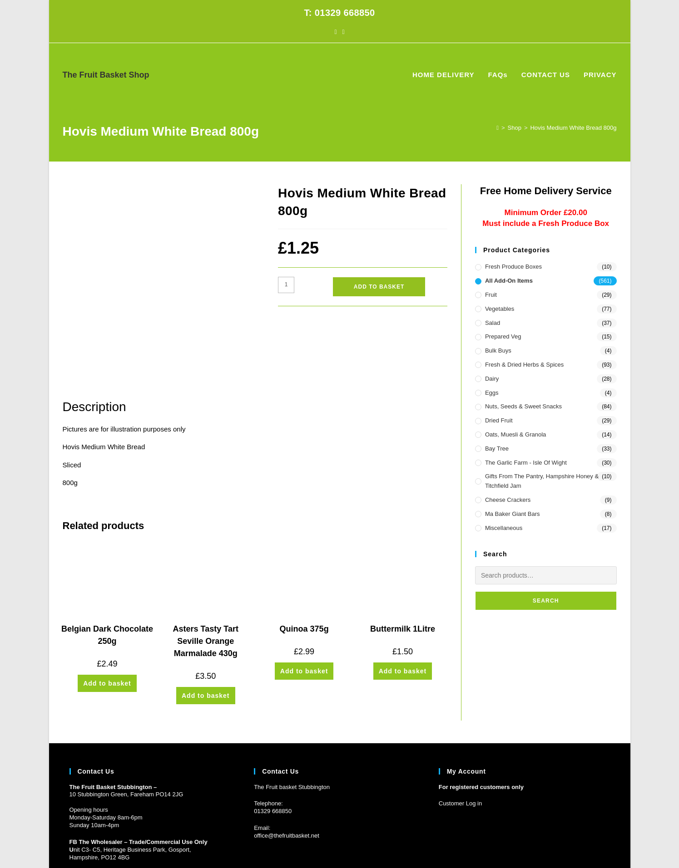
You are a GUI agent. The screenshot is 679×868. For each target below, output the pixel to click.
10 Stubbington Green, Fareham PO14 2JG (126, 732)
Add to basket (379, 287)
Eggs (492, 392)
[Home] (497, 127)
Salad (492, 322)
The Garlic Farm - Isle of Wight (526, 462)
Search (546, 601)
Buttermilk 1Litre (402, 567)
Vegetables (499, 308)
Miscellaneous (503, 528)
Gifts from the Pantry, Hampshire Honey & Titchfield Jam (542, 481)
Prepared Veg (503, 336)
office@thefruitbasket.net (286, 773)
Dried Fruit (499, 420)
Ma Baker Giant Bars (512, 513)
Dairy (492, 378)
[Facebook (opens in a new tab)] (335, 32)
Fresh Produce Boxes (513, 266)
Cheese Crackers (507, 499)
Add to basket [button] (107, 621)
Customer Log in (460, 741)
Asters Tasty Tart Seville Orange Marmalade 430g (205, 579)
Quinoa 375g (304, 567)
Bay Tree (497, 448)
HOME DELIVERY (504, 845)
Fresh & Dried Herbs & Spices (524, 364)
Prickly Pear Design (120, 845)
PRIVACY (605, 845)
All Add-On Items (509, 280)
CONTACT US (569, 845)
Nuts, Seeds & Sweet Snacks (523, 406)
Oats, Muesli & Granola (515, 434)
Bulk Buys (498, 350)
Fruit (491, 294)
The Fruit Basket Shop (106, 74)
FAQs (539, 845)
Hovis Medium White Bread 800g (573, 127)
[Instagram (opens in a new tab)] (343, 32)
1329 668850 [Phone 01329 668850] (274, 749)
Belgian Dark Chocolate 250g (107, 573)
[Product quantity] (286, 285)
